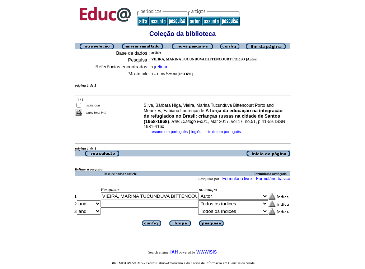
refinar (161, 66)
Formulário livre (237, 178)
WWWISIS (206, 252)
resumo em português (169, 131)
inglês (196, 131)
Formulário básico (273, 178)
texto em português (224, 131)
